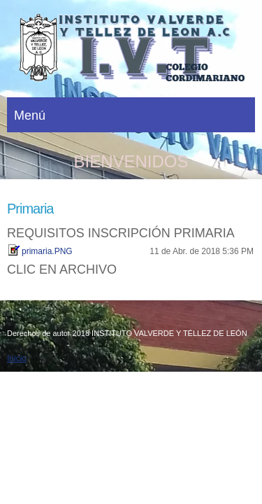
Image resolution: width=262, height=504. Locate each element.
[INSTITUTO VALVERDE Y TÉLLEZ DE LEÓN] (131, 52)
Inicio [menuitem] (17, 358)
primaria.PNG (47, 251)
